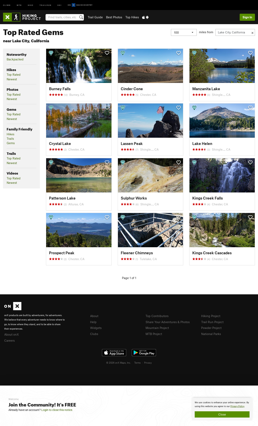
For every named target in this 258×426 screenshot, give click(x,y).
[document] (222, 409)
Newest (12, 79)
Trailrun (45, 5)
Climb (7, 5)
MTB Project (154, 334)
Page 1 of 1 (129, 278)
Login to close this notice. (57, 410)
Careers (9, 340)
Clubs (94, 334)
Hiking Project (210, 316)
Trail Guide (95, 17)
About (94, 316)
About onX (11, 334)
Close (222, 414)
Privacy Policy (237, 406)
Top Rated (14, 74)
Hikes (10, 134)
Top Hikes (132, 17)
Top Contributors (157, 316)
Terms (137, 362)
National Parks (211, 334)
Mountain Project (157, 328)
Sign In (247, 17)
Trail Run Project (212, 322)
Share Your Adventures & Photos (168, 322)
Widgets (96, 328)
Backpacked (15, 59)
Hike (30, 5)
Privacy (148, 362)
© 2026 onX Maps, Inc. (118, 362)
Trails (10, 138)
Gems (11, 143)
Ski (59, 5)
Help (93, 322)
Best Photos (114, 17)
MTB (19, 5)
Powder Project (211, 328)
